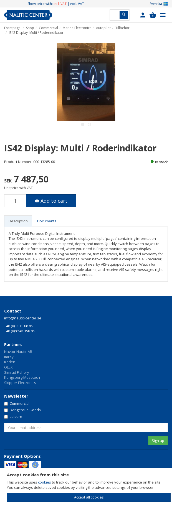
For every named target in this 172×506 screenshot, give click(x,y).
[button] (143, 14)
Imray (9, 356)
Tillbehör (122, 28)
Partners (13, 344)
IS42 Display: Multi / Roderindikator (36, 32)
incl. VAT (60, 3)
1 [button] (82, 124)
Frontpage (12, 28)
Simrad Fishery (16, 372)
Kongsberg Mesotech (22, 377)
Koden (9, 361)
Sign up (158, 440)
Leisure (13, 416)
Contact (12, 311)
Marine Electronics (77, 28)
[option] (86, 82)
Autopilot (103, 28)
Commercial (48, 28)
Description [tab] (18, 220)
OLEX (8, 367)
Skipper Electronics (20, 382)
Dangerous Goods (22, 409)
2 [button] (89, 124)
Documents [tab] (46, 220)
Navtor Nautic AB (18, 351)
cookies (44, 482)
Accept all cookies (89, 497)
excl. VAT (77, 3)
